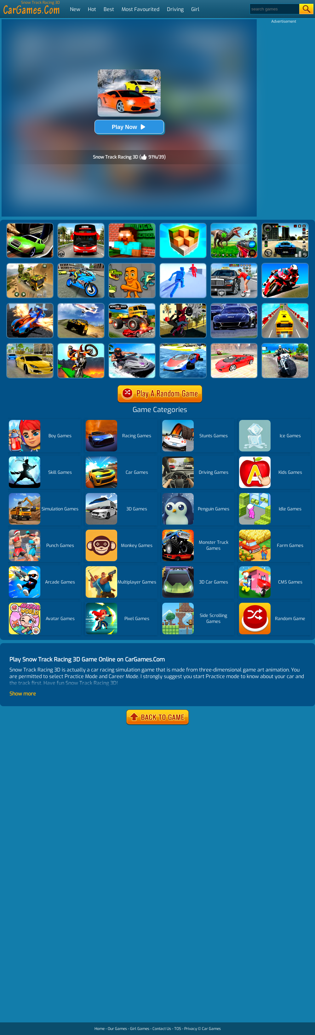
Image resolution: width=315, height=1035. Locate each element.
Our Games (117, 1028)
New (75, 9)
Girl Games (139, 1028)
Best (109, 9)
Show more (22, 693)
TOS (177, 1028)
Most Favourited (140, 9)
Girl (195, 9)
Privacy (190, 1028)
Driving (175, 9)
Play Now (129, 127)
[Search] (274, 9)
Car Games (211, 1028)
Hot (92, 9)
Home (99, 1028)
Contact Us (161, 1028)
